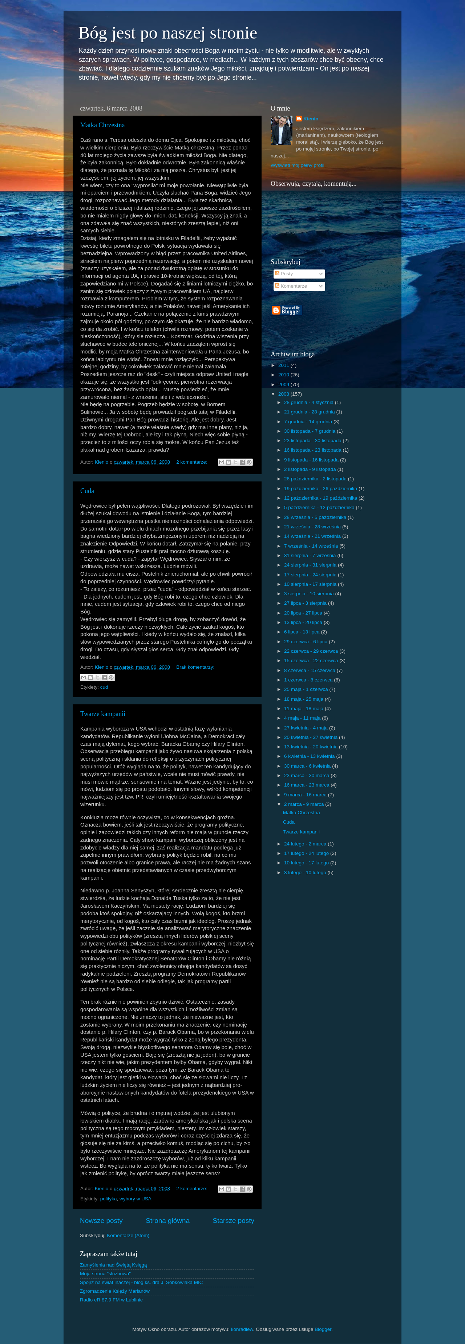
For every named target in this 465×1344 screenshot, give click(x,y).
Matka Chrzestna (102, 125)
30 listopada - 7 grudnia (310, 431)
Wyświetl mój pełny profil (297, 165)
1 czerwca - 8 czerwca (309, 680)
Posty (284, 273)
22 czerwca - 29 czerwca (311, 651)
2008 (284, 394)
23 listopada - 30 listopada (313, 440)
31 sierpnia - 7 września (310, 555)
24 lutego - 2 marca (306, 844)
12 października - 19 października (321, 498)
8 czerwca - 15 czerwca (310, 670)
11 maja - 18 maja (304, 708)
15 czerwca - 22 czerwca (311, 660)
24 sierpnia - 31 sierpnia (311, 565)
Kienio (310, 118)
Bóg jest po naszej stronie (167, 32)
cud (104, 687)
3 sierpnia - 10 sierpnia (309, 593)
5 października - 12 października (320, 507)
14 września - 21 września (313, 536)
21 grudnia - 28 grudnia (310, 412)
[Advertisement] (355, 321)
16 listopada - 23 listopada (313, 450)
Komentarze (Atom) (128, 1235)
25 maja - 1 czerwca (306, 689)
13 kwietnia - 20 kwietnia (311, 746)
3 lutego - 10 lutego (305, 872)
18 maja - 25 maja (304, 699)
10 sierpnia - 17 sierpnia (311, 584)
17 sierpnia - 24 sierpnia (311, 574)
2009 (284, 384)
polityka (108, 1198)
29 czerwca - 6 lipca (306, 641)
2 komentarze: (192, 462)
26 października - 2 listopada (316, 478)
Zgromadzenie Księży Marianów (115, 1291)
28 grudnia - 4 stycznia (309, 402)
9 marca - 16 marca (306, 794)
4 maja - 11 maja (303, 718)
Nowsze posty (101, 1220)
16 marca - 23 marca (307, 785)
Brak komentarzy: (195, 667)
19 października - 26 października (321, 488)
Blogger (323, 1329)
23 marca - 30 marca (307, 775)
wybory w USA (135, 1198)
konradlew (242, 1329)
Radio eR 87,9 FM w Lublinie (111, 1300)
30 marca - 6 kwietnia (308, 766)
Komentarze (291, 286)
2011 (284, 365)
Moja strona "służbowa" (105, 1273)
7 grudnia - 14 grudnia (308, 421)
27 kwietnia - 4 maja (306, 728)
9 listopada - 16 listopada (312, 460)
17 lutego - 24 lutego (307, 853)
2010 (284, 374)
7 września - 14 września (311, 546)
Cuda (87, 491)
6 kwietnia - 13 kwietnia (310, 756)
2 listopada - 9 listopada (310, 469)
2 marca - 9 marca (304, 804)
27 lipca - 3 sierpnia (306, 603)
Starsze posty (233, 1220)
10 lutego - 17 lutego (307, 862)
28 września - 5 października (316, 517)
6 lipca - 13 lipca (302, 632)
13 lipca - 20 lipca (304, 622)
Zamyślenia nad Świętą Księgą (113, 1265)
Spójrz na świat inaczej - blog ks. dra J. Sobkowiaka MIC (141, 1282)
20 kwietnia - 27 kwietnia (311, 737)
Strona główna (168, 1220)
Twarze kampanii (102, 713)
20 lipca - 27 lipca (304, 613)
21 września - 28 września (313, 526)
